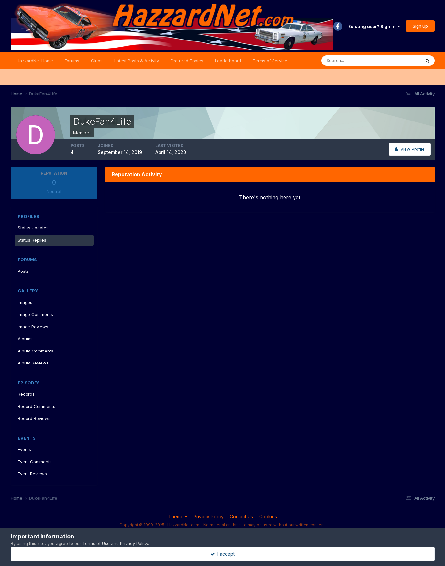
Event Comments (35, 461)
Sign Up (420, 26)
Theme (177, 516)
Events (24, 449)
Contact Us (241, 516)
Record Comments (36, 406)
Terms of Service (270, 60)
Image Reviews (33, 326)
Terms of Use (96, 543)
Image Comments (35, 314)
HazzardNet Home (35, 60)
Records (26, 394)
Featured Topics (187, 60)
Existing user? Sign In (374, 26)
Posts (23, 271)
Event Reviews (32, 473)
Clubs (97, 60)
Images (25, 302)
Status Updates (33, 227)
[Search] (349, 60)
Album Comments (35, 350)
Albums (25, 338)
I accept (222, 554)
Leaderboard (228, 60)
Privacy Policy (209, 516)
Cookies (268, 516)
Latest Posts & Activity (136, 60)
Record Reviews (34, 418)
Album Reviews (33, 362)
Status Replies (32, 240)
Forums (72, 60)
